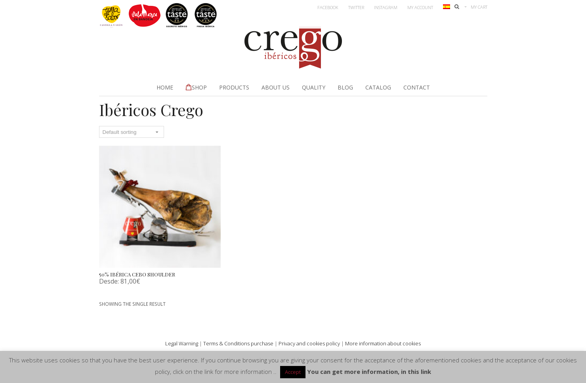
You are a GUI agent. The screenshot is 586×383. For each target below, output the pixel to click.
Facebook (327, 7)
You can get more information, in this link (369, 371)
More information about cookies (383, 343)
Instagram (385, 7)
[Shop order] (131, 132)
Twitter (356, 7)
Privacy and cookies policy (309, 343)
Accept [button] (293, 371)
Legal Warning (181, 343)
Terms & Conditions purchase (238, 343)
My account (420, 7)
